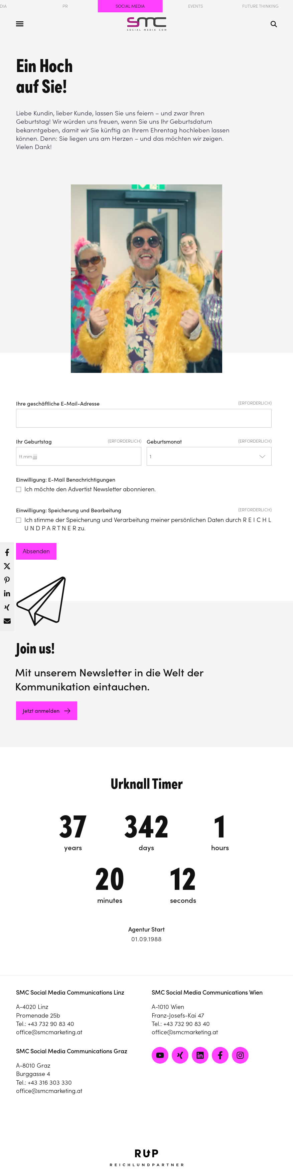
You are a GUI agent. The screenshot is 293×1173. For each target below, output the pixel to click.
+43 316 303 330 (50, 1082)
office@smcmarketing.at (49, 1032)
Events (195, 6)
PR (65, 6)
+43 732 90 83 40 (51, 1024)
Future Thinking (260, 6)
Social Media (130, 6)
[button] (7, 550)
